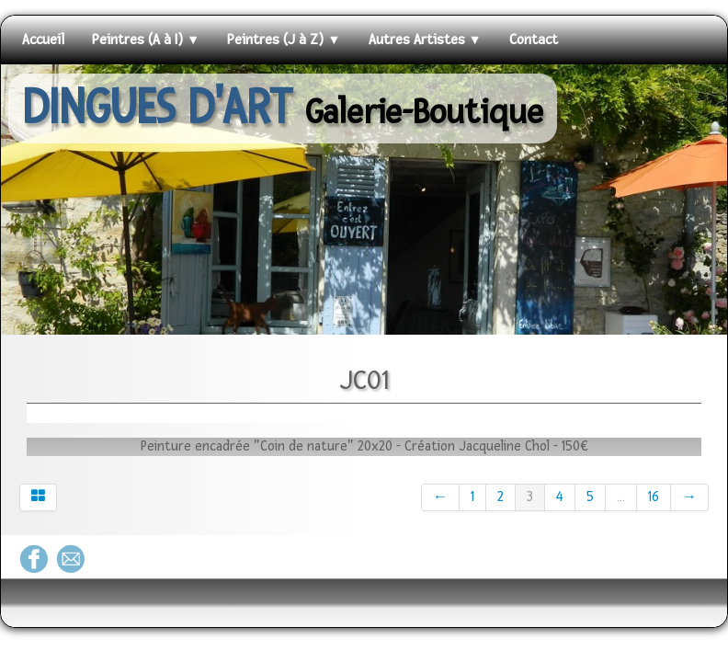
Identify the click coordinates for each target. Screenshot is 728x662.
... (621, 497)
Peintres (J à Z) (283, 39)
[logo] (282, 108)
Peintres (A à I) (145, 39)
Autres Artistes (425, 39)
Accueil (43, 39)
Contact (533, 39)
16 (653, 497)
